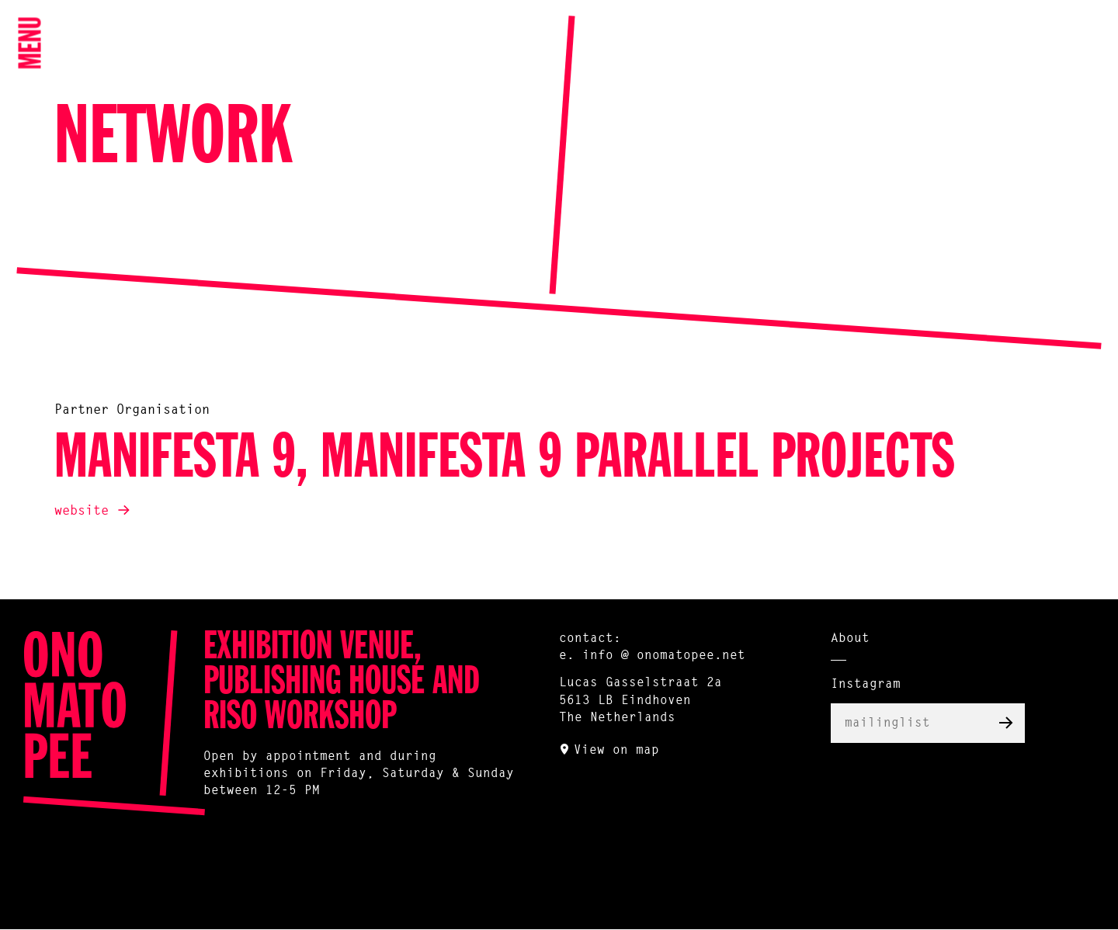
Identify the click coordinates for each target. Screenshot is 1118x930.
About (850, 639)
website (81, 511)
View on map (616, 750)
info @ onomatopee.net (663, 656)
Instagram (866, 684)
